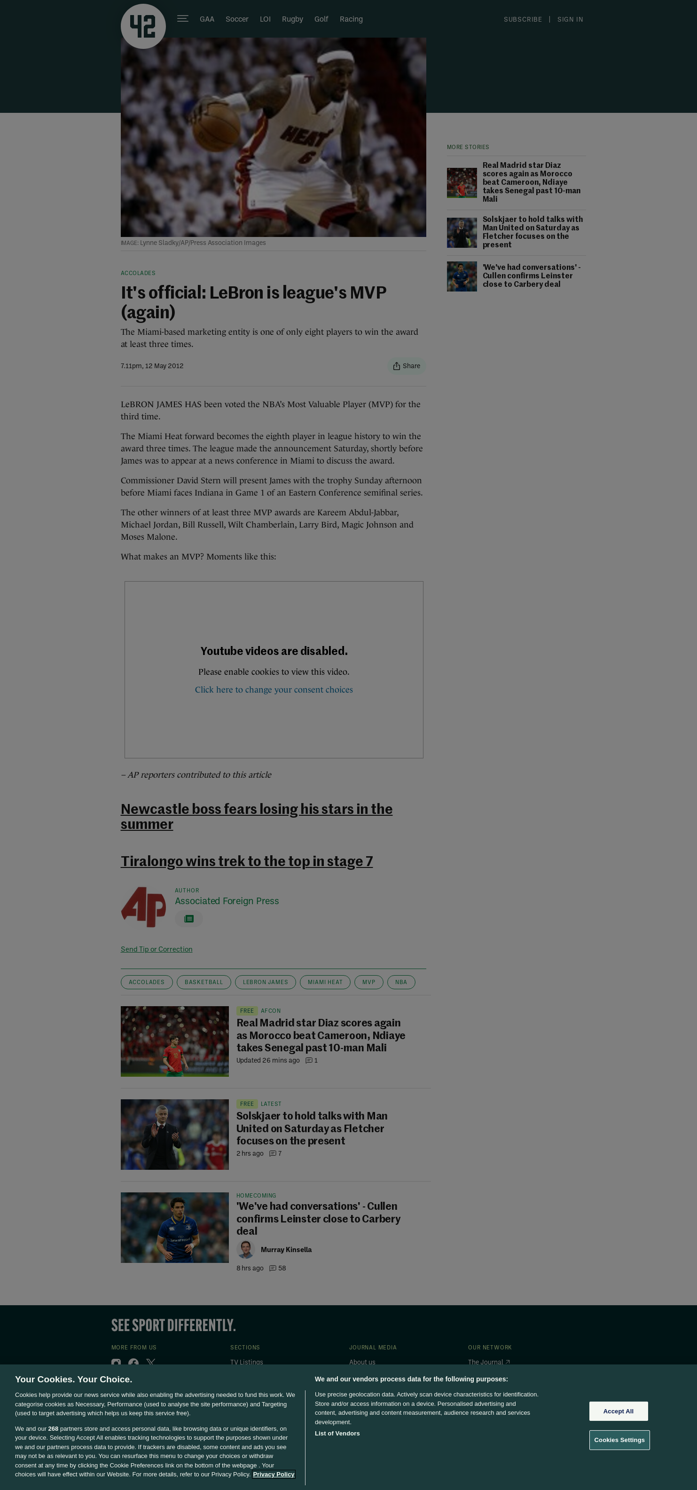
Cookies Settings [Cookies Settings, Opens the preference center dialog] (620, 1439)
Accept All (618, 1411)
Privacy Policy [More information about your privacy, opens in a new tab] (273, 1474)
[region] (348, 1427)
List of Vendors (337, 1433)
